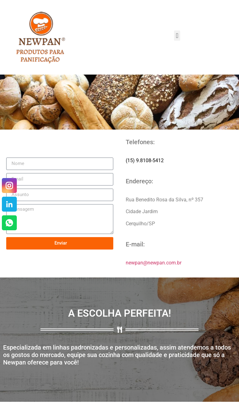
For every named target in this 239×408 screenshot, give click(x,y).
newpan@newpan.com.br (153, 263)
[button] (177, 35)
